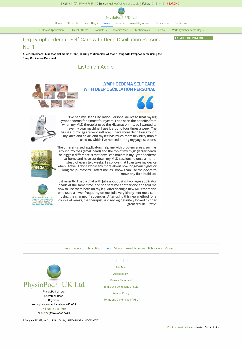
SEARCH (173, 3)
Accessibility (121, 273)
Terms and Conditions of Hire (121, 299)
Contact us (181, 23)
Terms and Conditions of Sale (121, 286)
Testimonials (142, 30)
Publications (162, 23)
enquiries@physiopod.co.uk (122, 3)
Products (99, 30)
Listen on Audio (96, 67)
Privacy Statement (121, 280)
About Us (72, 23)
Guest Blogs (91, 23)
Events (161, 30)
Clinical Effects (79, 30)
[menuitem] (58, 23)
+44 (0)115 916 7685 (81, 3)
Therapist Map (119, 30)
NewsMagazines (139, 23)
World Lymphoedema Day (186, 30)
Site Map (121, 267)
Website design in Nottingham (181, 327)
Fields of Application (51, 30)
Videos (120, 23)
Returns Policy (121, 293)
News (106, 23)
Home (58, 23)
